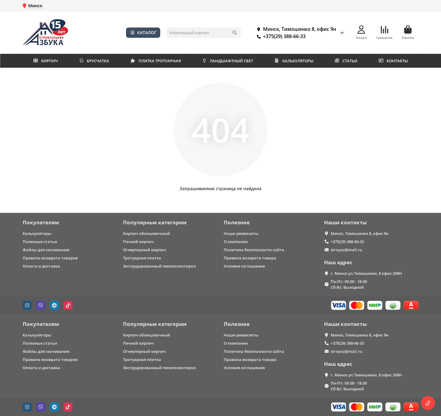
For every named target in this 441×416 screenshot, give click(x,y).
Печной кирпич (138, 241)
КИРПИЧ (45, 60)
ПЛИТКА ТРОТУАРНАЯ (155, 60)
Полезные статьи (40, 241)
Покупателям (41, 222)
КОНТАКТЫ (393, 60)
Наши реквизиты (241, 233)
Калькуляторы (37, 233)
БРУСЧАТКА (94, 60)
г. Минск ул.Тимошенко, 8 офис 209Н (366, 273)
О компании (236, 241)
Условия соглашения (244, 266)
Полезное (237, 222)
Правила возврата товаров (50, 258)
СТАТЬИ (346, 60)
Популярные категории (154, 222)
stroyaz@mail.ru (346, 249)
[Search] (203, 33)
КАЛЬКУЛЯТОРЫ (293, 60)
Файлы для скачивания (46, 249)
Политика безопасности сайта (254, 249)
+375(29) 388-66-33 (280, 36)
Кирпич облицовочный (146, 233)
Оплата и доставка (41, 266)
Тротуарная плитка (142, 258)
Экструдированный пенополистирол (159, 266)
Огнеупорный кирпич (144, 249)
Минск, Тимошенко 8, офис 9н (295, 29)
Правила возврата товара (250, 258)
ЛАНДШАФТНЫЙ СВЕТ (227, 60)
